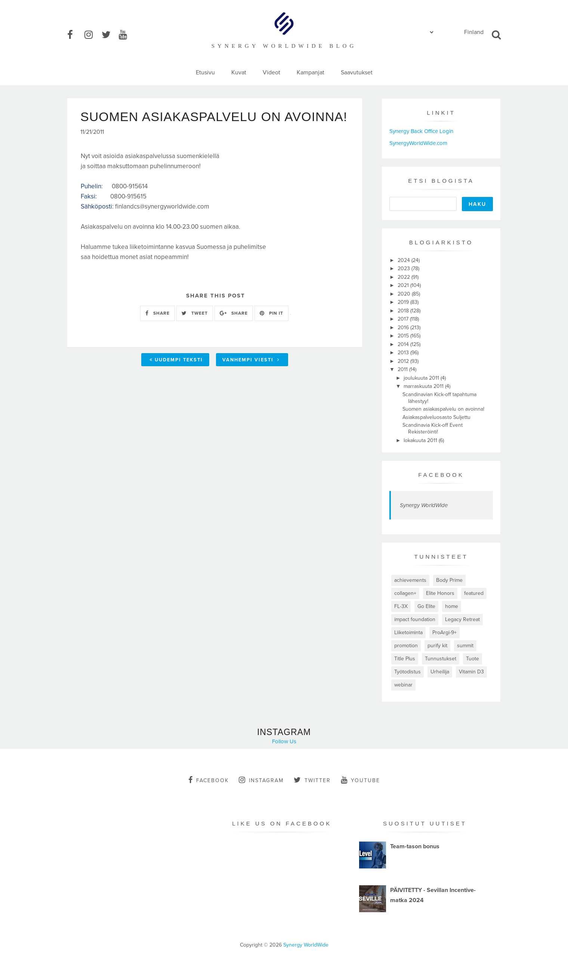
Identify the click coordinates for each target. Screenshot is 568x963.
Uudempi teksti (176, 360)
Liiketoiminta (408, 632)
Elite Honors (440, 593)
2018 (404, 311)
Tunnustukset (440, 658)
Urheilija (439, 672)
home (451, 606)
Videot (271, 72)
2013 (404, 352)
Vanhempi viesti (251, 360)
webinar (403, 685)
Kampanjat (310, 72)
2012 (404, 361)
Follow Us (284, 741)
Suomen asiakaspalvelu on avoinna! (443, 409)
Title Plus (404, 658)
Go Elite (426, 606)
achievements (410, 580)
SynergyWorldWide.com (418, 143)
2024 (404, 260)
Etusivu (205, 72)
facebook (208, 780)
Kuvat (238, 72)
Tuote (472, 658)
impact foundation (414, 619)
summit (465, 645)
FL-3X (401, 606)
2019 (404, 302)
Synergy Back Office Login (421, 131)
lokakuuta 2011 (421, 440)
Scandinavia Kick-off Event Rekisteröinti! (432, 428)
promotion (406, 645)
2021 (404, 285)
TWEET (195, 313)
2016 (404, 327)
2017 (404, 319)
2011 (403, 369)
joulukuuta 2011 (422, 378)
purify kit (437, 645)
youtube (360, 780)
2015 (404, 336)
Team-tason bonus (414, 846)
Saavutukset (357, 72)
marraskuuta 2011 (424, 386)
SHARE (157, 313)
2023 (404, 268)
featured (474, 593)
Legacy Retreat (462, 619)
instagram (261, 780)
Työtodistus (407, 672)
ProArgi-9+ (444, 632)
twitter (312, 780)
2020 (405, 294)
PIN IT (271, 313)
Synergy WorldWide (424, 505)
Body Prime (449, 580)
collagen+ (405, 593)
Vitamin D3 (471, 672)
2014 (404, 344)
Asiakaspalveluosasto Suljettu (436, 417)
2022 (404, 277)
